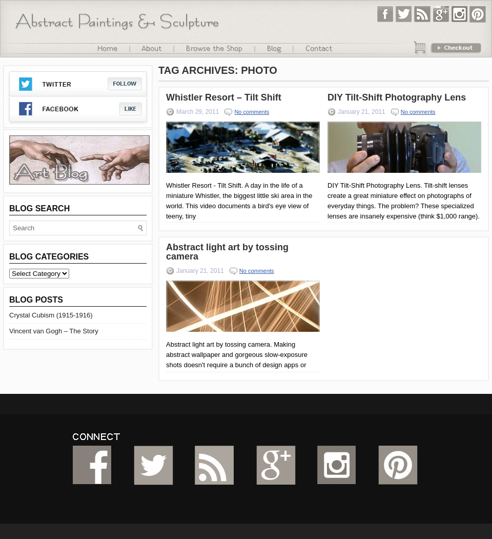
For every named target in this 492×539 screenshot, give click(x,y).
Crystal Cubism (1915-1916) (51, 315)
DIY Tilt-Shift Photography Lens (396, 97)
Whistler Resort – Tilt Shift (223, 97)
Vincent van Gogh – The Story (53, 331)
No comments (251, 112)
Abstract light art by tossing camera (227, 252)
